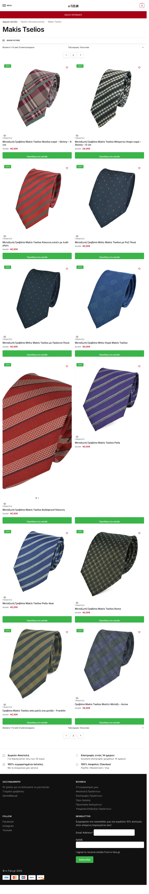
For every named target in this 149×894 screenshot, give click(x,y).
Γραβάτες (7, 138)
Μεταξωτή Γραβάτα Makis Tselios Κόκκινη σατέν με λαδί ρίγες (35, 244)
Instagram (8, 826)
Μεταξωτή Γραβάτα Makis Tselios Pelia (97, 442)
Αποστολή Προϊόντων (88, 791)
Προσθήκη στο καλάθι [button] (37, 155)
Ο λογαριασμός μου (87, 787)
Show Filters (11, 40)
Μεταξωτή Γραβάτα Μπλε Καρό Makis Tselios (101, 342)
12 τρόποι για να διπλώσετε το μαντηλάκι (26, 787)
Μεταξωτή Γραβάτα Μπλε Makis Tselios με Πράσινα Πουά (36, 342)
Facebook (8, 821)
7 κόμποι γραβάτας (13, 791)
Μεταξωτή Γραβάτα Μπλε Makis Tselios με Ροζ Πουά (105, 242)
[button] (141, 5)
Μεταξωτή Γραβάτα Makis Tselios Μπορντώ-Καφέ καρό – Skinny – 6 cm (108, 143)
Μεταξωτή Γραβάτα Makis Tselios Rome (98, 608)
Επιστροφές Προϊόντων (89, 795)
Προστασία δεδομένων (89, 804)
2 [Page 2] (73, 55)
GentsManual (10, 795)
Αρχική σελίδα (10, 21)
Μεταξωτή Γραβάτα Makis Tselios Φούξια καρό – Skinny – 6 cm (37, 143)
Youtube (7, 830)
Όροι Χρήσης (83, 800)
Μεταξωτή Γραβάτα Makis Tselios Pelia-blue (28, 603)
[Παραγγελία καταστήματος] (106, 47)
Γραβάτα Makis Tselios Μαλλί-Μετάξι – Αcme (101, 704)
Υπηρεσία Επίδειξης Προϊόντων (93, 808)
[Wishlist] (67, 67)
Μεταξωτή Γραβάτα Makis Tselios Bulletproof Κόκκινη (34, 509)
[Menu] (7, 5)
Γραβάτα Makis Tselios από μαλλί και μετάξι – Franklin (34, 710)
